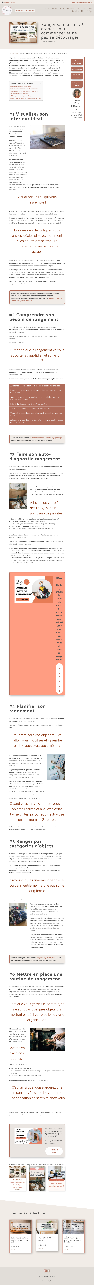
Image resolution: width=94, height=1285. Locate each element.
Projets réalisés (86, 8)
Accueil (47, 8)
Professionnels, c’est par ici (82, 2)
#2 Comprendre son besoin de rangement (24, 89)
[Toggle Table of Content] (39, 83)
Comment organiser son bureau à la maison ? (47, 1239)
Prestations (56, 8)
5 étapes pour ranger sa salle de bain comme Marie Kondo (72, 1239)
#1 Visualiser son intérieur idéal (20, 86)
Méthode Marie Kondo (71, 8)
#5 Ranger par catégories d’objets (21, 96)
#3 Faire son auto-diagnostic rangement (24, 91)
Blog (83, 11)
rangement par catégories (46, 958)
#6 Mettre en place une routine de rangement (25, 98)
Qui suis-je (75, 11)
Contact (89, 11)
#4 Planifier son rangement (19, 93)
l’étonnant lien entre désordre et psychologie (46, 438)
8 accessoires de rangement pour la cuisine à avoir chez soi (20, 1239)
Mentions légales (47, 1280)
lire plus (13, 1250)
